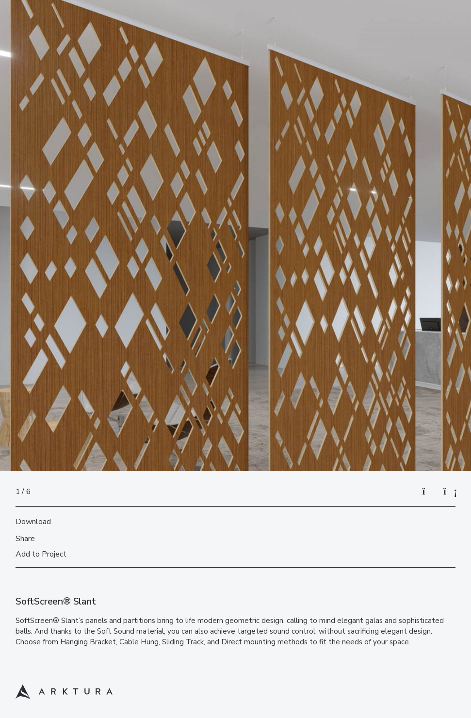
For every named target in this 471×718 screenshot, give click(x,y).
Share (25, 538)
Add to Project (41, 554)
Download (33, 521)
